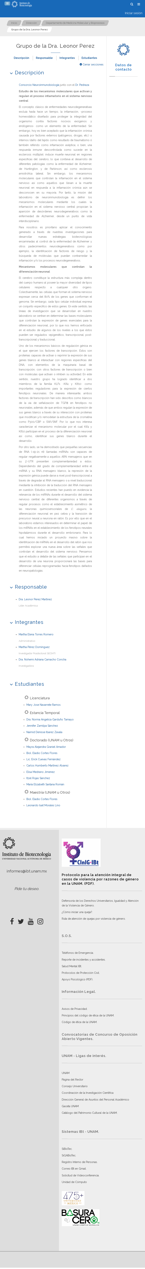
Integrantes (67, 57)
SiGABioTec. (69, 1155)
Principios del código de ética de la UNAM (88, 1015)
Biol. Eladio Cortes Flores (41, 753)
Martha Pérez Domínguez (34, 647)
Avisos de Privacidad (74, 1008)
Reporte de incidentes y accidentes (83, 959)
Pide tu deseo (26, 888)
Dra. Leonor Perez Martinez (35, 599)
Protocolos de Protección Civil (80, 972)
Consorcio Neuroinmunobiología (39, 84)
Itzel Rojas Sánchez (38, 778)
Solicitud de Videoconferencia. (80, 1175)
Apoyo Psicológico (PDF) (77, 979)
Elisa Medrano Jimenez (40, 771)
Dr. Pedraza (82, 84)
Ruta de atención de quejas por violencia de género (93, 918)
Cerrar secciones (91, 64)
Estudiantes (89, 57)
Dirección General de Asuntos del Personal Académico (95, 1099)
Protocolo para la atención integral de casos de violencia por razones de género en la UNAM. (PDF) (100, 879)
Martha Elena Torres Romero (36, 634)
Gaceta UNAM (70, 1106)
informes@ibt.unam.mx (27, 871)
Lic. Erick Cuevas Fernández (43, 759)
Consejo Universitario (75, 1086)
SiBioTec (67, 1148)
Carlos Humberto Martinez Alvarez (47, 765)
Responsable (44, 57)
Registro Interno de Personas (79, 1162)
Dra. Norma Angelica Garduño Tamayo (50, 719)
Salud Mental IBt (71, 966)
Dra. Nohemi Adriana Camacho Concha (42, 659)
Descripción (21, 57)
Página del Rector (72, 1079)
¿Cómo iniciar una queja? (77, 912)
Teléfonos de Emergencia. (78, 952)
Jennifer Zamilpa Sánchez (42, 725)
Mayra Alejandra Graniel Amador (46, 746)
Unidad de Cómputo (74, 1182)
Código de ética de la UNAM (79, 1022)
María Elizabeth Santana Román (45, 784)
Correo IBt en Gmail (74, 1168)
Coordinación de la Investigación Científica (87, 1092)
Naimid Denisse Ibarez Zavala (44, 732)
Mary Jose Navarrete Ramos (43, 704)
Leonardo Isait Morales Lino (43, 805)
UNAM (65, 1073)
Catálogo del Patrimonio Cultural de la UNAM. (89, 1112)
